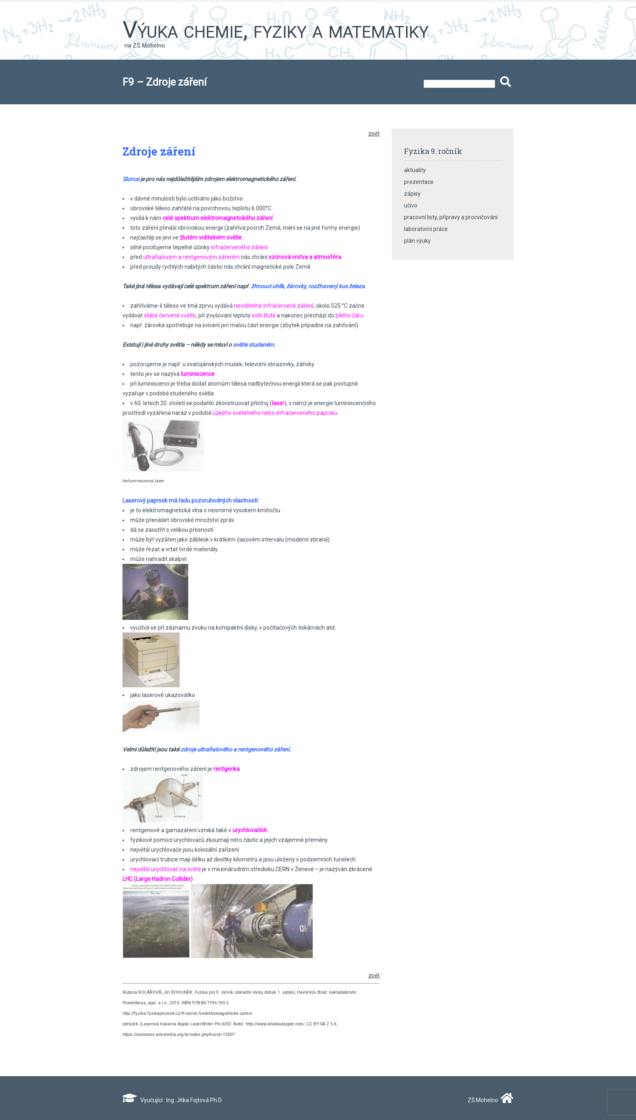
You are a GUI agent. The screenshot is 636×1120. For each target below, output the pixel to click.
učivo (410, 205)
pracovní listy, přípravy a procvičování (451, 217)
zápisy (412, 193)
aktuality (415, 170)
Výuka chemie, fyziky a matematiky (275, 29)
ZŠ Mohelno (489, 1100)
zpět (374, 133)
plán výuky (417, 240)
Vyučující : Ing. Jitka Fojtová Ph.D (172, 1100)
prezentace (419, 182)
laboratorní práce (426, 229)
